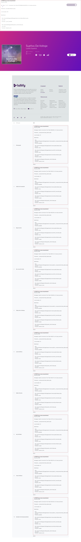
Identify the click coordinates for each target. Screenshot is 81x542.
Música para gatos (62, 104)
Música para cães (53, 104)
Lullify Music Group (62, 91)
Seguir (72, 54)
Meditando (61, 100)
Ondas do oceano (53, 107)
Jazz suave (42, 103)
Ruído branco (52, 106)
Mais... (41, 108)
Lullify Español (31, 48)
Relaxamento (52, 100)
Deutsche (51, 91)
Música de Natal (62, 107)
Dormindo (42, 100)
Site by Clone (55, 117)
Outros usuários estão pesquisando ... (32, 7)
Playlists (23, 4)
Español (42, 91)
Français (51, 89)
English (41, 89)
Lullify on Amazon (62, 92)
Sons (32, 4)
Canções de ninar (62, 103)
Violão (51, 103)
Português (42, 92)
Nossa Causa (51, 4)
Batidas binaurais (43, 106)
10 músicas (29, 51)
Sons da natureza (62, 106)
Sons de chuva (43, 107)
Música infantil (43, 104)
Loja (40, 4)
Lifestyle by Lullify (62, 89)
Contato (59, 4)
